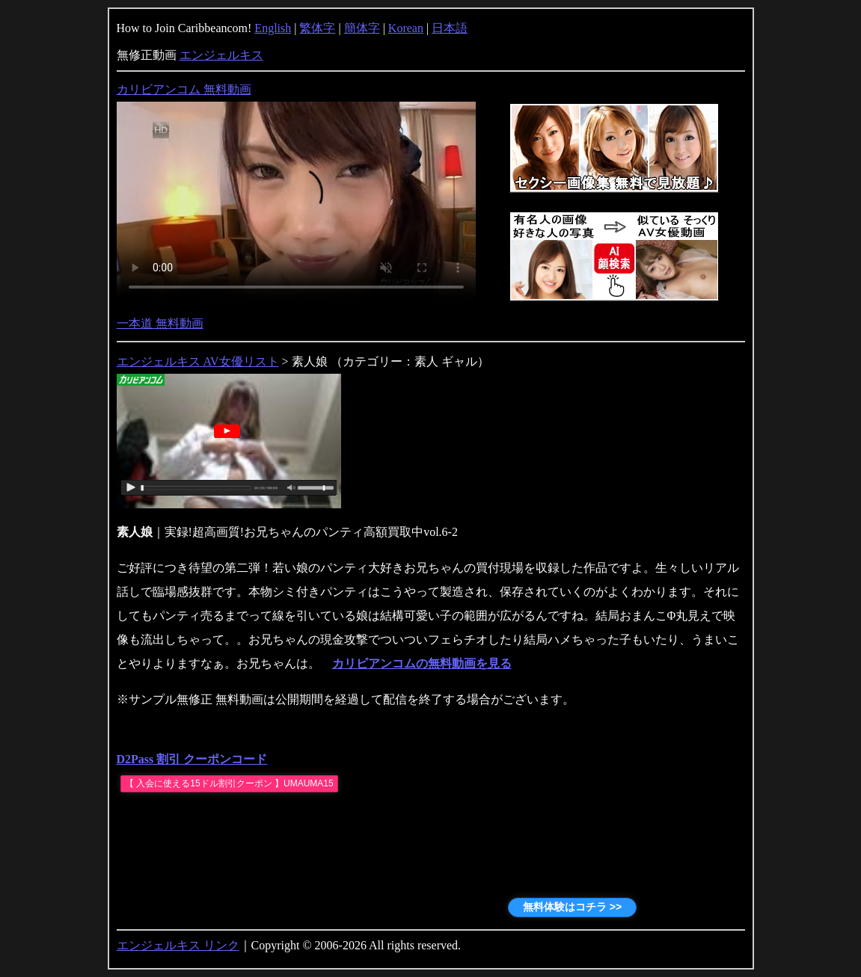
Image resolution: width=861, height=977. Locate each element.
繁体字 (317, 28)
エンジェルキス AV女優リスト (198, 361)
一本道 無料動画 (160, 323)
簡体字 (362, 28)
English (272, 28)
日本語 (450, 28)
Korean (405, 28)
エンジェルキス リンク (178, 945)
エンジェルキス (221, 55)
